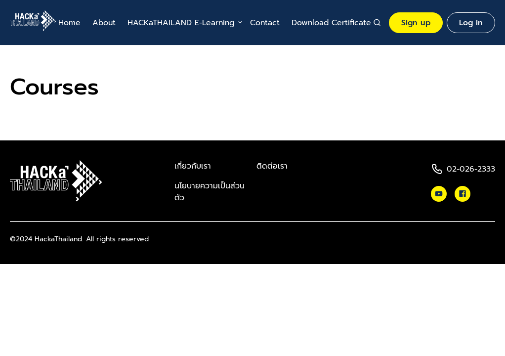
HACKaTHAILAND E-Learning (180, 23)
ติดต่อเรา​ (272, 166)
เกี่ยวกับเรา (192, 166)
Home (69, 23)
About (104, 23)
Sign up (415, 23)
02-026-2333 (471, 169)
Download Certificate (331, 23)
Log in (471, 23)
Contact (265, 23)
